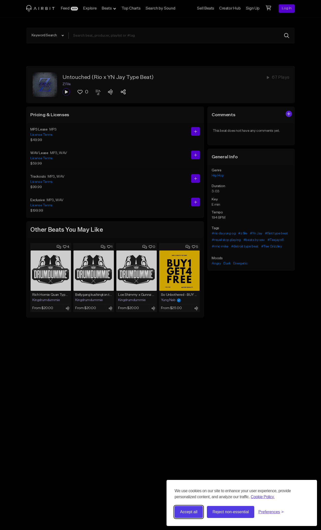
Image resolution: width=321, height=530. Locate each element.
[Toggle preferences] (271, 512)
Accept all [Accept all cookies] (188, 512)
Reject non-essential (230, 512)
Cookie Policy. (263, 497)
